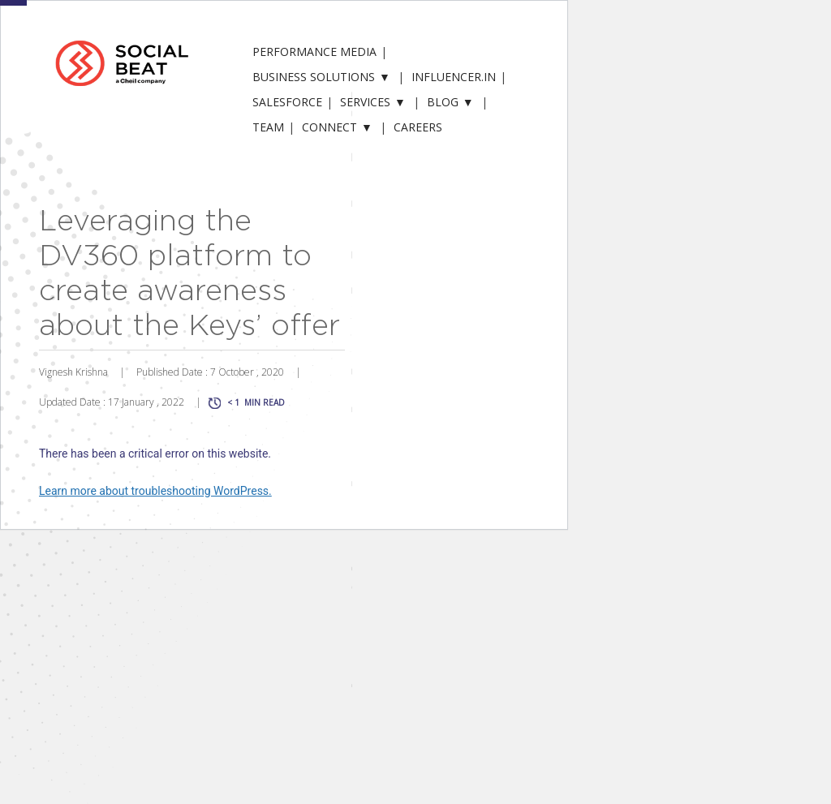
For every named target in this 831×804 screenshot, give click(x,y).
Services (365, 102)
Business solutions (313, 76)
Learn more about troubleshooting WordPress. (155, 490)
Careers (418, 127)
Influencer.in (453, 76)
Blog (443, 102)
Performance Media (314, 51)
